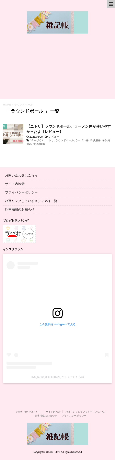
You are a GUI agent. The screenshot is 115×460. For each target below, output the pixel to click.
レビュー (54, 136)
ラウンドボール (64, 140)
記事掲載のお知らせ (19, 209)
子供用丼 (95, 140)
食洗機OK (39, 144)
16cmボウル (37, 140)
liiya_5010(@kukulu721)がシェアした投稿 (57, 376)
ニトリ (50, 140)
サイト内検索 (15, 184)
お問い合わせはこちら (21, 175)
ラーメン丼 (82, 140)
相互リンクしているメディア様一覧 (31, 201)
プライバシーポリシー (21, 192)
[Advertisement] (57, 68)
